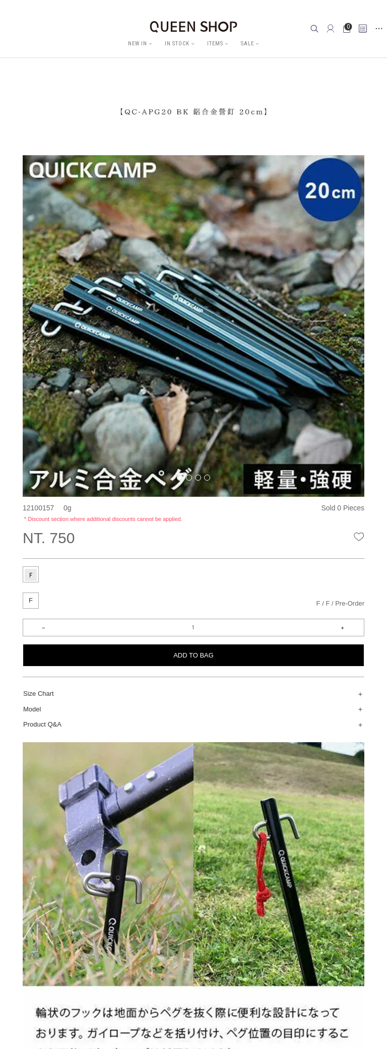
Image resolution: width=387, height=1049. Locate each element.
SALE (247, 43)
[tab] (30, 574)
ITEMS (215, 43)
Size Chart (38, 693)
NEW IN (137, 43)
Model (32, 709)
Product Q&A (42, 724)
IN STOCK (177, 43)
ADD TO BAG (193, 655)
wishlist (359, 536)
